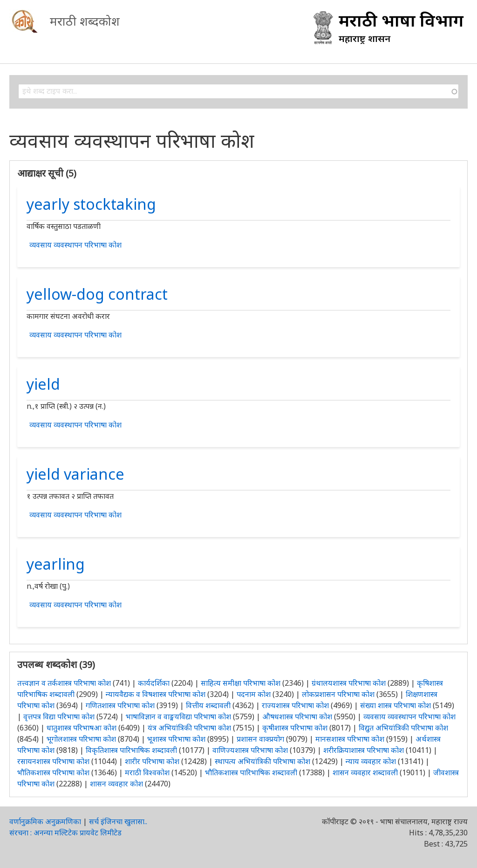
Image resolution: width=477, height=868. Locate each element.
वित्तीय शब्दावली (208, 705)
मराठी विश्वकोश (147, 772)
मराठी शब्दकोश (85, 21)
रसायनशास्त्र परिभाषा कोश (53, 761)
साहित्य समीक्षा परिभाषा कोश (240, 683)
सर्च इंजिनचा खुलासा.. (118, 821)
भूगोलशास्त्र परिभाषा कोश (81, 739)
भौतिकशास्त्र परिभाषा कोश (53, 772)
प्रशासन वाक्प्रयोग (260, 739)
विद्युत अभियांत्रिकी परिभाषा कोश (403, 728)
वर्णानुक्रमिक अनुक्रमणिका (45, 821)
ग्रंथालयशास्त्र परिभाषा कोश (349, 683)
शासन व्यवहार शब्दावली (365, 772)
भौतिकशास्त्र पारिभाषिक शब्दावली (251, 772)
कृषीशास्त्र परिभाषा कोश (294, 728)
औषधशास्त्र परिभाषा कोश (297, 716)
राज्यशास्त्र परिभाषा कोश (295, 705)
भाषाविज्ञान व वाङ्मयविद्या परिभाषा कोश (178, 716)
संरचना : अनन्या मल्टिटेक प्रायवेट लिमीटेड (65, 832)
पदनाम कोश (254, 694)
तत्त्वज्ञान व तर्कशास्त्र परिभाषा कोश (64, 683)
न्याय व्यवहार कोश (371, 761)
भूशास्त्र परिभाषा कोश (176, 739)
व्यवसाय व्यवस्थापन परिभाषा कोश (75, 245)
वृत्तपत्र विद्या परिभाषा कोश (59, 716)
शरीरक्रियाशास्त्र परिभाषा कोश (363, 750)
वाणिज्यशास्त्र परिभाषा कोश (250, 750)
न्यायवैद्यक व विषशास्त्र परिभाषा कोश (155, 694)
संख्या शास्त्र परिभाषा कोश (395, 705)
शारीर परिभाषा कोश (152, 761)
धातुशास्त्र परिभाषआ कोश (81, 728)
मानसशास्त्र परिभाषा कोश (349, 739)
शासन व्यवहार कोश (116, 783)
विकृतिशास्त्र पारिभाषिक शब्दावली (132, 750)
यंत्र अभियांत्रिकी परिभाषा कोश (189, 728)
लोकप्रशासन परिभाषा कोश (338, 694)
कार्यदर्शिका (154, 683)
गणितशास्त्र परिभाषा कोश (120, 705)
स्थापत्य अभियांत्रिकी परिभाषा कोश (262, 761)
